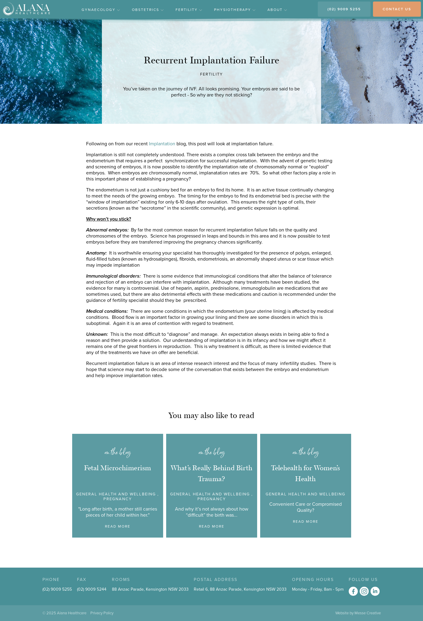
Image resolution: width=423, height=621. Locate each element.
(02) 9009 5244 (91, 589)
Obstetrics (147, 10)
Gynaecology (101, 10)
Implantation (162, 144)
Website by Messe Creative (358, 613)
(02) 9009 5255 (344, 9)
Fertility (189, 10)
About (277, 10)
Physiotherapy (234, 10)
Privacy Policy (101, 613)
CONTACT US (397, 9)
